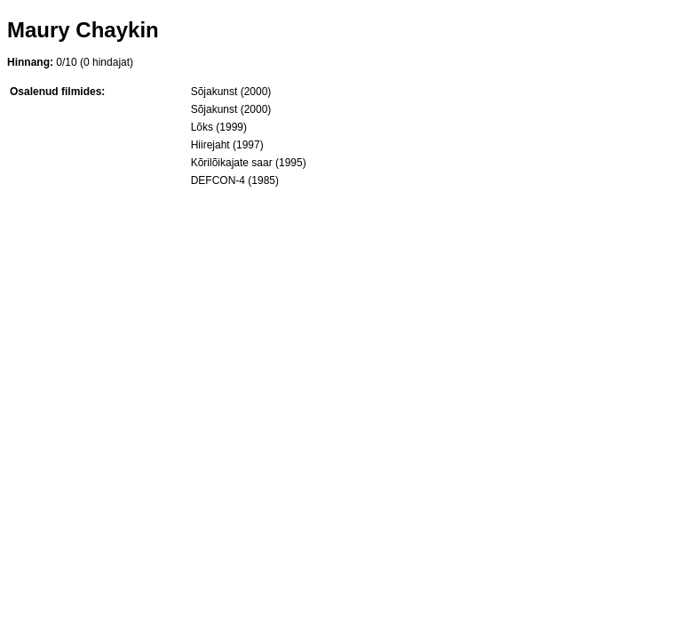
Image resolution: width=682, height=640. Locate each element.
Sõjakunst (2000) (231, 91)
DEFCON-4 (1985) (235, 180)
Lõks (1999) (219, 127)
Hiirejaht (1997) (227, 145)
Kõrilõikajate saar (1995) (248, 162)
